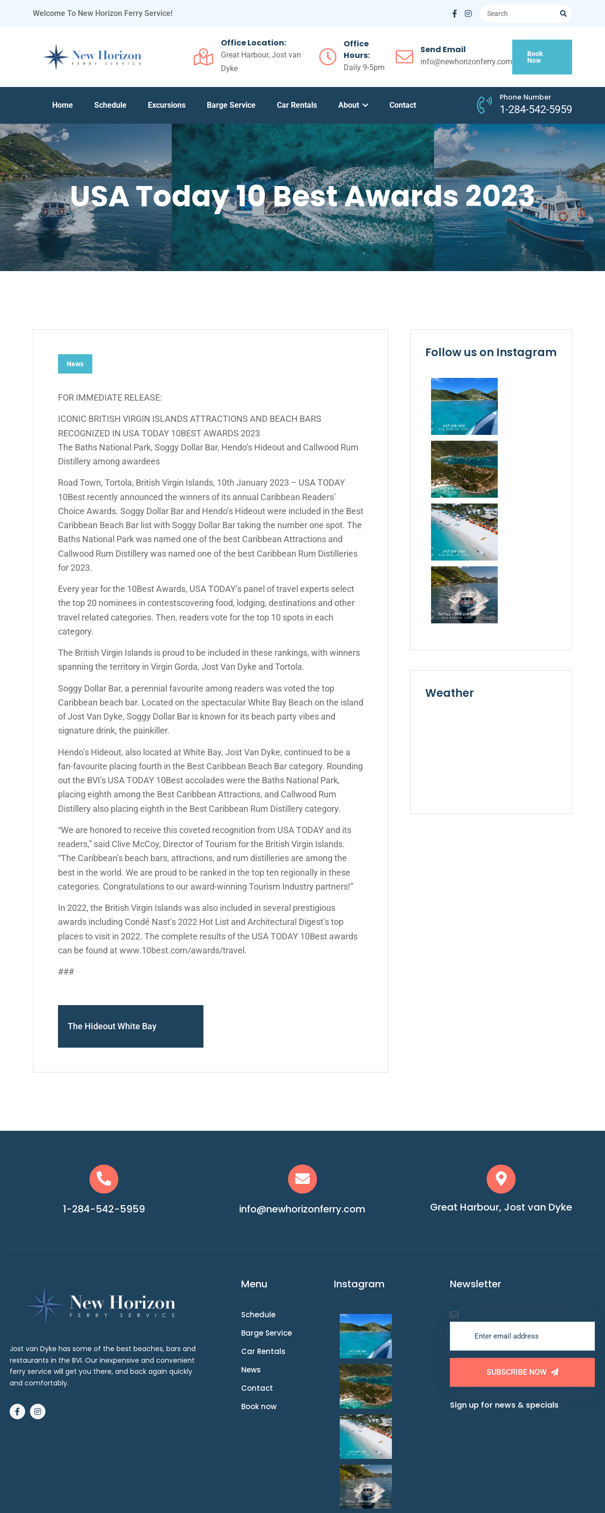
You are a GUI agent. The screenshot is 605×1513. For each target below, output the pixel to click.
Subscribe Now (523, 1374)
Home (62, 105)
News (75, 364)
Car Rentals (297, 105)
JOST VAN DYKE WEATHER (491, 623)
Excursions (167, 105)
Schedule (110, 105)
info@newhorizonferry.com (302, 1211)
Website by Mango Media (390, 1477)
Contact (402, 105)
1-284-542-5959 (104, 1211)
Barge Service (231, 105)
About (353, 105)
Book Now (535, 57)
